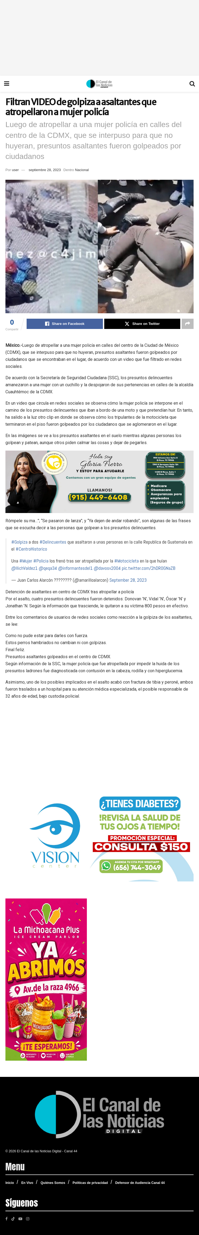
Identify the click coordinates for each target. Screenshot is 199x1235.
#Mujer (25, 561)
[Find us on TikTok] (13, 1218)
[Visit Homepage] (99, 83)
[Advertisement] (99, 38)
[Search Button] (192, 84)
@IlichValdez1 (24, 568)
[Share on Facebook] (65, 324)
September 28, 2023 (128, 580)
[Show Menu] (6, 84)
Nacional (82, 170)
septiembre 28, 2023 (45, 170)
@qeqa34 (48, 568)
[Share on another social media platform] (188, 324)
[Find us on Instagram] (27, 1218)
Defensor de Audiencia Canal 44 (140, 1183)
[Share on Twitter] (142, 324)
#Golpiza (19, 542)
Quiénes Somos (52, 1183)
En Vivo (27, 1183)
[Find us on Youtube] (20, 1218)
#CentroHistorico (31, 549)
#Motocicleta (126, 561)
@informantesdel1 (75, 568)
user (15, 170)
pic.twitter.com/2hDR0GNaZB (148, 568)
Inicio (9, 1183)
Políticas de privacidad (90, 1183)
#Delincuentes (52, 542)
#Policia (41, 561)
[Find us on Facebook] (6, 1218)
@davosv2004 (107, 568)
